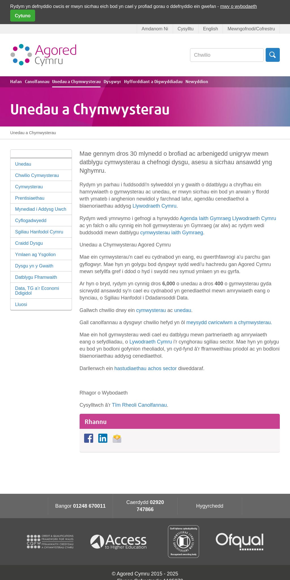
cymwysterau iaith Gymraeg (171, 232)
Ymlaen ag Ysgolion (35, 254)
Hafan (16, 82)
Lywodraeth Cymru (150, 342)
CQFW (50, 542)
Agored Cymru (43, 55)
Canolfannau (37, 82)
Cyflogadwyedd (30, 220)
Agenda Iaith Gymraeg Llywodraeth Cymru (228, 218)
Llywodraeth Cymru (154, 206)
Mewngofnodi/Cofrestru (251, 28)
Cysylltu (186, 28)
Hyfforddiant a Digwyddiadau (153, 82)
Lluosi (21, 304)
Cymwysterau (29, 186)
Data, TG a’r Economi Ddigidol (37, 290)
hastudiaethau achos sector (145, 368)
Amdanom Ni (155, 28)
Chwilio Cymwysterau (37, 175)
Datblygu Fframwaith (36, 277)
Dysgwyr (112, 82)
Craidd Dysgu (29, 243)
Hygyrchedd (209, 506)
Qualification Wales (183, 541)
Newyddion (196, 82)
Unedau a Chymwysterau (76, 82)
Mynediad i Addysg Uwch (40, 209)
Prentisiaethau (29, 198)
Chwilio (273, 55)
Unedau (23, 163)
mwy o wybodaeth (238, 6)
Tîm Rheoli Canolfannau (139, 405)
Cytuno (23, 15)
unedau (182, 310)
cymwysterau (151, 310)
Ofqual (239, 542)
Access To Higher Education (120, 541)
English (210, 28)
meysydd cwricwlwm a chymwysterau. (229, 322)
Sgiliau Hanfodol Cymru (39, 231)
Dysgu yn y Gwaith (34, 265)
